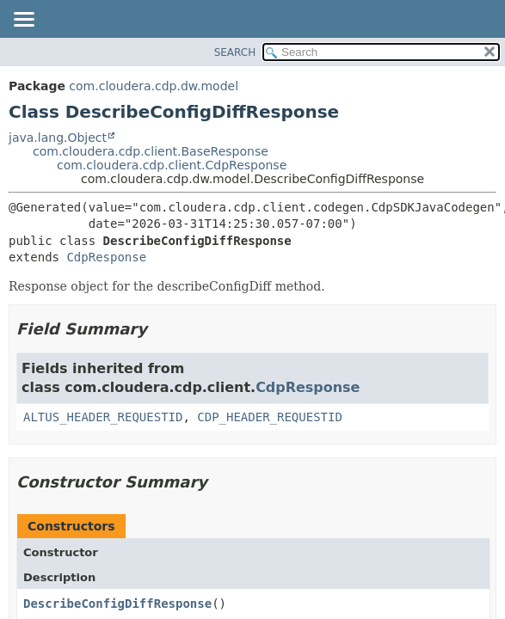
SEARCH (235, 52)
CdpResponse (106, 257)
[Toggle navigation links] (23, 21)
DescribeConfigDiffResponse (117, 603)
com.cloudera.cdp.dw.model (153, 86)
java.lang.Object (58, 137)
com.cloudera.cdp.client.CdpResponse (171, 165)
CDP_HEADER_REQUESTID (269, 417)
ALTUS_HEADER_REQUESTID (102, 417)
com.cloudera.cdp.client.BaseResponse (150, 151)
